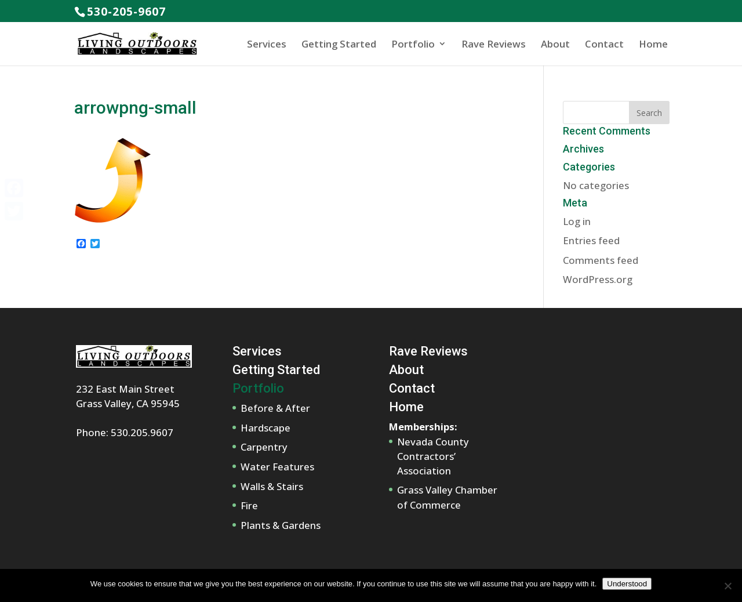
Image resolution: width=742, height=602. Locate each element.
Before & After (275, 408)
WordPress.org (597, 279)
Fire (249, 505)
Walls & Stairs (272, 486)
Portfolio (413, 43)
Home (653, 43)
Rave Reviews (493, 43)
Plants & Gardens (281, 525)
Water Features (277, 466)
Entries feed (591, 240)
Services (266, 43)
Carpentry (264, 447)
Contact (604, 43)
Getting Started (338, 43)
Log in (577, 221)
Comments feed (600, 260)
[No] (727, 586)
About (555, 43)
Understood (627, 583)
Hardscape (265, 427)
